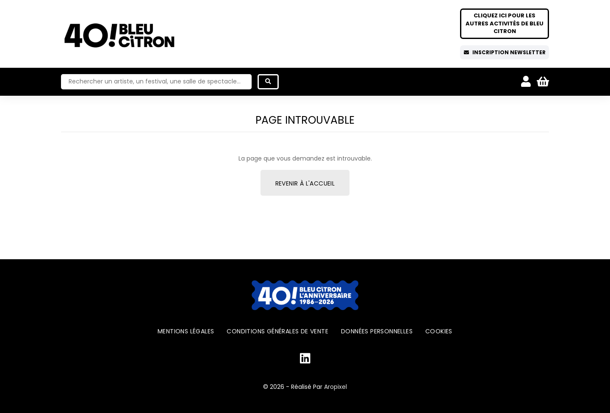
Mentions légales (186, 331)
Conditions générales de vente (277, 331)
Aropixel (335, 387)
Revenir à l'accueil (305, 183)
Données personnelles (377, 331)
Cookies (438, 331)
